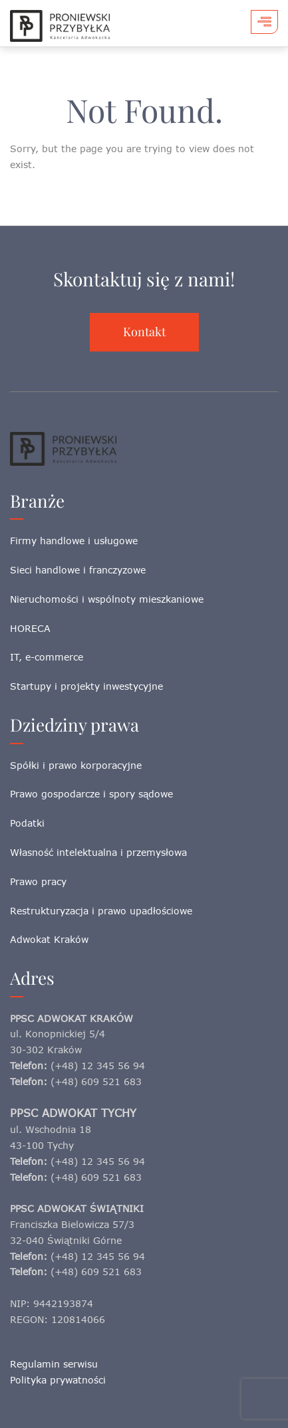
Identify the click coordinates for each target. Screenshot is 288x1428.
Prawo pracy (38, 881)
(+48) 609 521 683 (96, 1081)
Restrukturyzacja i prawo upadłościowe (101, 910)
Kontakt (144, 332)
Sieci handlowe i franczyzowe (78, 569)
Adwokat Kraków (49, 939)
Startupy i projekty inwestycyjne (86, 686)
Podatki (27, 823)
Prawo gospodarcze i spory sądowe (91, 793)
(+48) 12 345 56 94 (98, 1065)
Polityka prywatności (58, 1379)
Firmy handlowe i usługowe (74, 540)
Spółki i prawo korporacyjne (76, 765)
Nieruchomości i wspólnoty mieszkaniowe (107, 599)
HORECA (30, 628)
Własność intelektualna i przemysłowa (98, 852)
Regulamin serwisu (54, 1364)
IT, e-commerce (46, 657)
